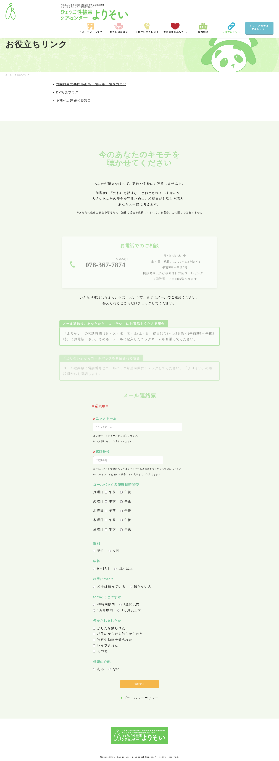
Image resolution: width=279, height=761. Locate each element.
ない (114, 669)
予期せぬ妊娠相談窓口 (73, 100)
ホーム (9, 75)
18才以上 (123, 568)
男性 (98, 550)
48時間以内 (104, 604)
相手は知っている (109, 586)
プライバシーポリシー (141, 698)
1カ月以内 (103, 610)
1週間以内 (129, 604)
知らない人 (140, 586)
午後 (125, 492)
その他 (100, 651)
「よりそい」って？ (90, 11)
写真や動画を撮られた (112, 639)
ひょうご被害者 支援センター (259, 11)
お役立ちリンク (231, 11)
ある (98, 669)
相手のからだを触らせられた (118, 634)
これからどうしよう (147, 11)
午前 (110, 492)
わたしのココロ (119, 11)
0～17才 (101, 568)
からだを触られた (109, 628)
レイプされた (105, 645)
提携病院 (203, 11)
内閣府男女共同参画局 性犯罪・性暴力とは (91, 84)
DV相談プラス (67, 92)
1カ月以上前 (129, 610)
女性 (114, 550)
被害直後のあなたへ (175, 11)
